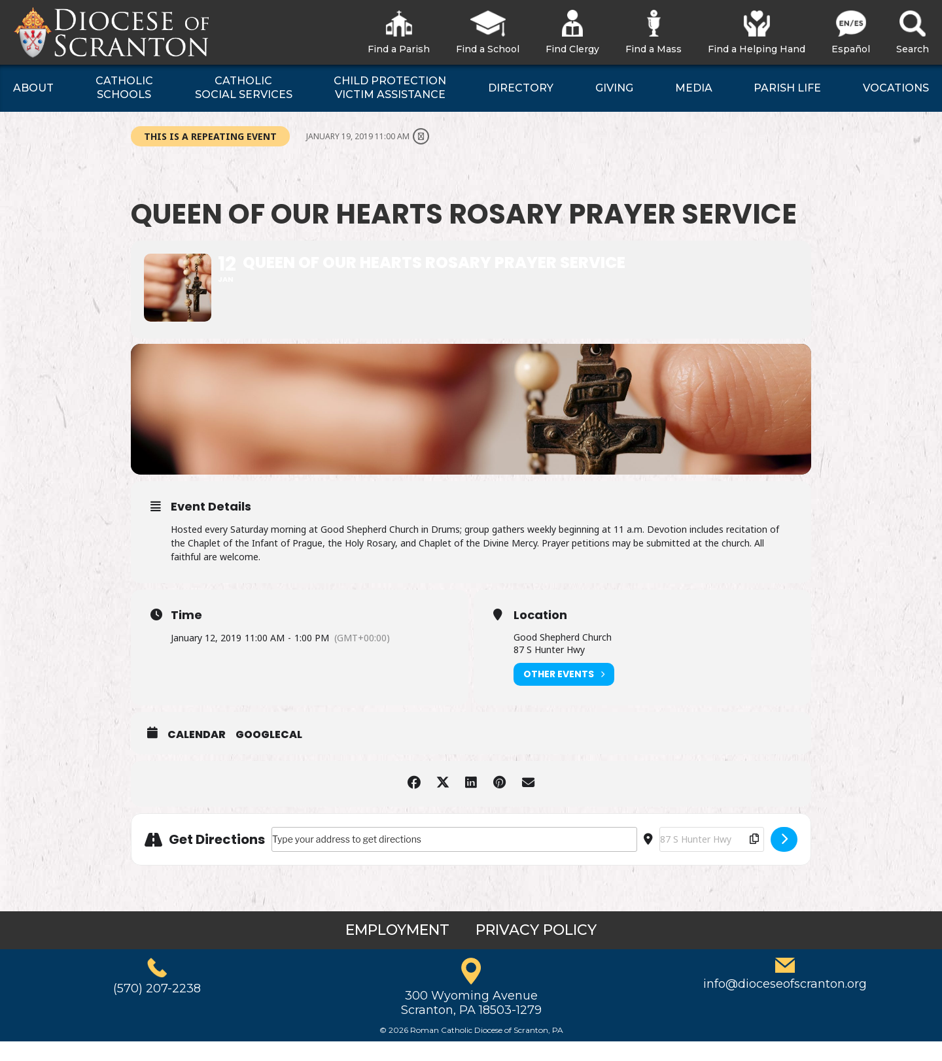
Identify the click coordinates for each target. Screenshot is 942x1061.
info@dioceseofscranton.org (785, 1004)
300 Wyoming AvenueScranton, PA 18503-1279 (471, 1023)
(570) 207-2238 (157, 1009)
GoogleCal (269, 754)
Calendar (196, 754)
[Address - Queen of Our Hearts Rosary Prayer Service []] (454, 859)
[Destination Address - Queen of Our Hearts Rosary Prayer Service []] (711, 859)
